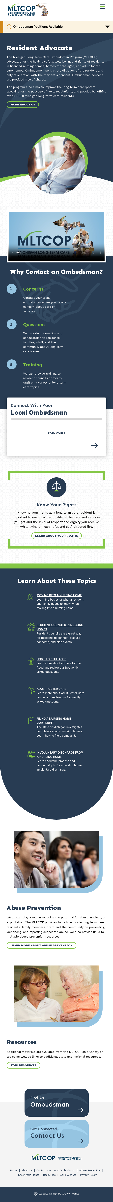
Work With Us (68, 1174)
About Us (27, 1170)
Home (14, 1170)
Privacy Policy (88, 1174)
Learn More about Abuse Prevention (41, 945)
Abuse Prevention (90, 1170)
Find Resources (23, 1065)
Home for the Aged (51, 659)
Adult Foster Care (51, 689)
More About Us (22, 104)
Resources (49, 1174)
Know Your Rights (29, 1174)
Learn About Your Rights (56, 536)
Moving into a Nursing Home (59, 595)
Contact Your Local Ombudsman (56, 1170)
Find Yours (56, 433)
